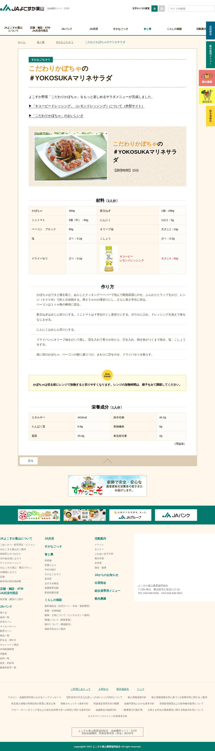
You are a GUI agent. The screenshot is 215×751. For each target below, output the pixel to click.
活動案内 (100, 538)
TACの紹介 (50, 569)
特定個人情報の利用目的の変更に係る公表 (33, 703)
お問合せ (104, 689)
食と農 (147, 28)
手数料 (3, 654)
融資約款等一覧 (8, 667)
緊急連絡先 (122, 689)
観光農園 (100, 598)
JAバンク (66, 28)
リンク (140, 689)
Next (197, 515)
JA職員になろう (8, 572)
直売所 (48, 578)
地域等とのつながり (10, 553)
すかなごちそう (64, 42)
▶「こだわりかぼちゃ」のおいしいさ (56, 115)
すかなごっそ (120, 28)
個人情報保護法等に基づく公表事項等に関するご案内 (179, 697)
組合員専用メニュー (107, 590)
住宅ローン (6, 621)
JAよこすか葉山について (13, 29)
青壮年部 (99, 558)
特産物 (48, 560)
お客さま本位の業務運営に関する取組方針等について (176, 709)
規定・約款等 (7, 663)
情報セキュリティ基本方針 (75, 703)
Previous (18, 515)
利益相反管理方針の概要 (106, 703)
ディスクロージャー (10, 563)
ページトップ (107, 461)
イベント (99, 544)
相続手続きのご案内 (55, 629)
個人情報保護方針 (137, 697)
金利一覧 (4, 617)
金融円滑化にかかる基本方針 (139, 703)
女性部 (98, 563)
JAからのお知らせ (106, 574)
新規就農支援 (52, 592)
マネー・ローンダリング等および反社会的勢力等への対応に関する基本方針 (51, 709)
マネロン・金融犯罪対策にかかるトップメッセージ (34, 697)
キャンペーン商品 (9, 644)
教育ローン (6, 631)
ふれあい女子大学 (104, 553)
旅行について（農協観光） (59, 624)
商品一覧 (4, 635)
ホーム (21, 42)
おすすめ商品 (52, 583)
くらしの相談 (174, 28)
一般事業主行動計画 (132, 709)
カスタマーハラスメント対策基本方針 (107, 716)
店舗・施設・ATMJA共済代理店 (40, 29)
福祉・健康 (100, 567)
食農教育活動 (52, 588)
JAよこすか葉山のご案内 (13, 549)
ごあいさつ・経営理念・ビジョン (17, 544)
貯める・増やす (8, 640)
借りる (3, 612)
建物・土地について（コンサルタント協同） (68, 615)
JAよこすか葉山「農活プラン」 (16, 567)
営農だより (50, 565)
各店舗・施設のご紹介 (11, 599)
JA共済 (94, 28)
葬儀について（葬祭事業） (59, 619)
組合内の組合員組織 (10, 581)
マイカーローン (8, 626)
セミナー (99, 549)
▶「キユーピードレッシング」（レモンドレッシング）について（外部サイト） (87, 106)
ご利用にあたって (81, 689)
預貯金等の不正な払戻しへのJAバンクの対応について (94, 697)
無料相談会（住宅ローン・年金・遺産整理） (68, 606)
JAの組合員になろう (10, 558)
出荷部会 (100, 582)
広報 (2, 576)
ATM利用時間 (7, 649)
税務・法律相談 (53, 610)
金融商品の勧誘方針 (106, 709)
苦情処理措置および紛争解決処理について (181, 703)
